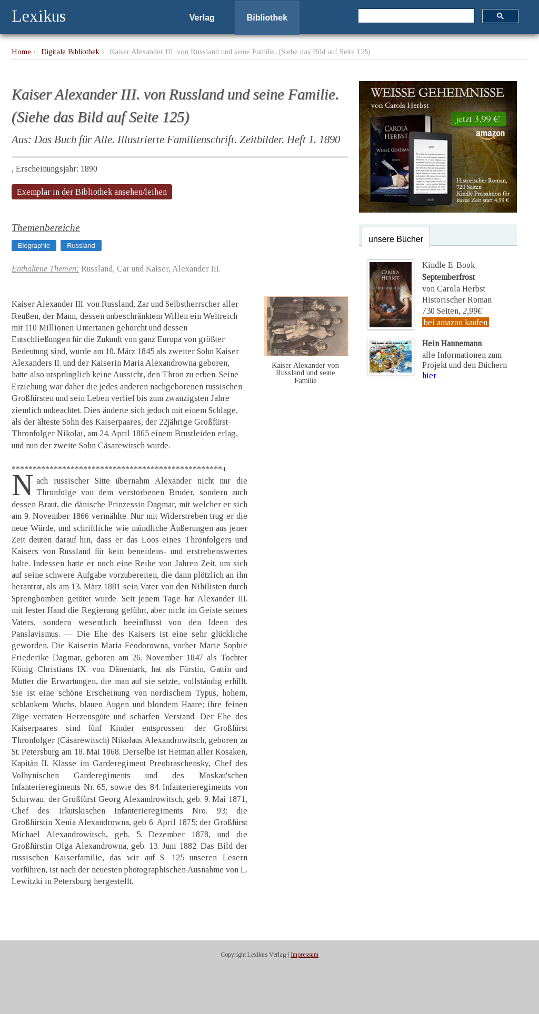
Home (21, 51)
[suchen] (415, 16)
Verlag (202, 17)
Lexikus (39, 15)
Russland (81, 245)
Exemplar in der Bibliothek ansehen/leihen (92, 191)
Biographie (34, 245)
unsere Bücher (395, 239)
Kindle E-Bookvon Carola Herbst (453, 276)
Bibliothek (267, 17)
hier (429, 375)
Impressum (304, 954)
